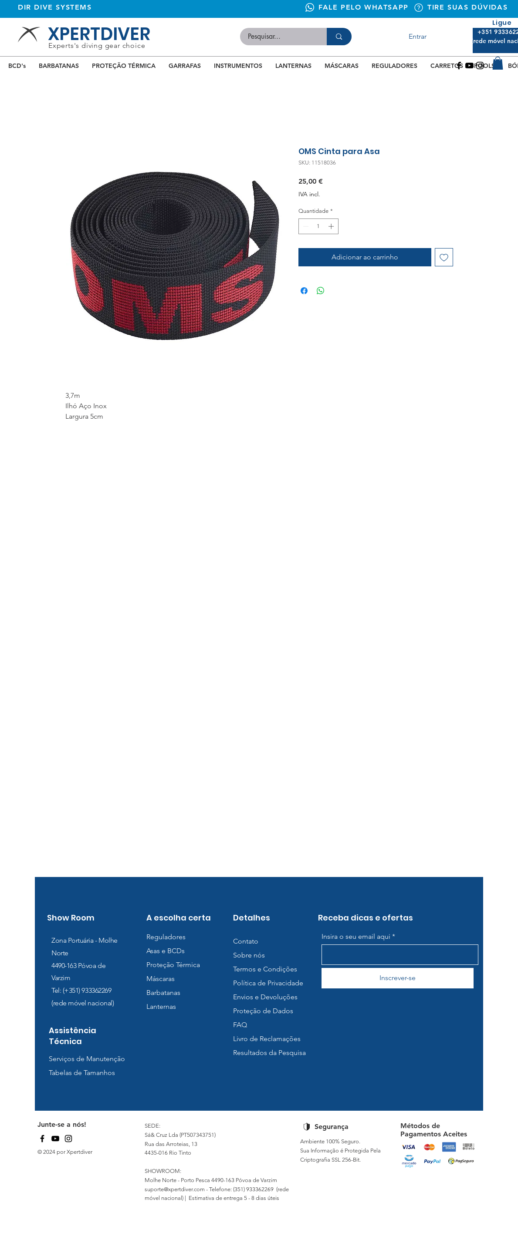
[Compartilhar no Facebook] (304, 291)
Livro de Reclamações (267, 1039)
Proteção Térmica (173, 965)
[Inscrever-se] (398, 978)
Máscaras (160, 978)
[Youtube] (469, 65)
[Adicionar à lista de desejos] (444, 257)
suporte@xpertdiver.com (175, 1189)
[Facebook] (459, 65)
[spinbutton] (318, 226)
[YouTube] (55, 1138)
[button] (497, 63)
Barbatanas (163, 992)
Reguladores (166, 937)
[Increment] (332, 226)
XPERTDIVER (99, 34)
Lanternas (161, 1006)
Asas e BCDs (165, 951)
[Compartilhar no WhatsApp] (320, 291)
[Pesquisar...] (278, 36)
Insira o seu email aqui (356, 936)
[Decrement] (305, 226)
